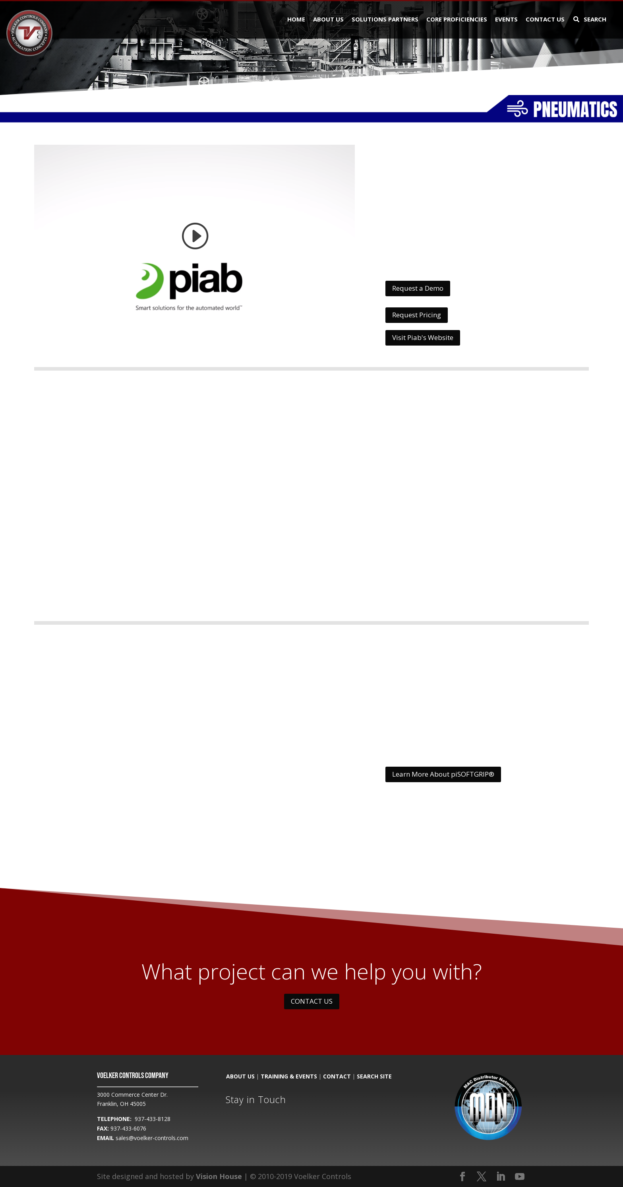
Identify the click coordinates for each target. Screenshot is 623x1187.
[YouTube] (519, 1177)
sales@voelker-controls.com (152, 1138)
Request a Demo (417, 288)
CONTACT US (312, 1001)
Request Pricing (416, 314)
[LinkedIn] (500, 1177)
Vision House (219, 1176)
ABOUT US (240, 1076)
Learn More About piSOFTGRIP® (443, 774)
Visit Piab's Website (422, 337)
